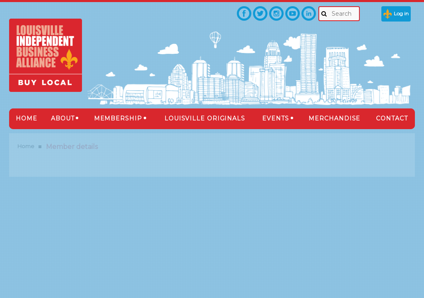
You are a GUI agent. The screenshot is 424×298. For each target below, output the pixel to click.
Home (25, 146)
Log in (401, 13)
